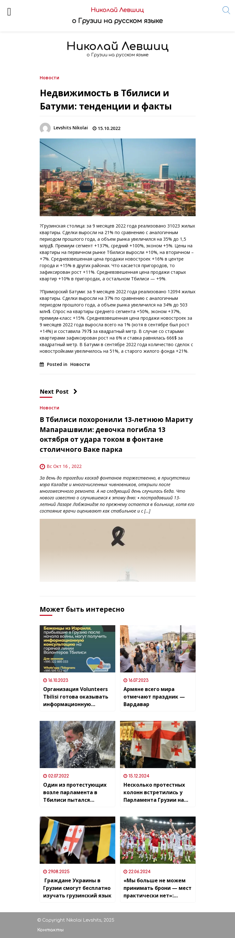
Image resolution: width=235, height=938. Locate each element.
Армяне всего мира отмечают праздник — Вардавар (154, 697)
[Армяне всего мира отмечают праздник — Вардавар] (158, 648)
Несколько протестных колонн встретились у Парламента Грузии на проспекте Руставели (154, 792)
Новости (49, 77)
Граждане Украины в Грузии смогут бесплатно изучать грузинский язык (77, 888)
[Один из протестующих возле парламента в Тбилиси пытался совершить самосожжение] (77, 744)
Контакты (50, 930)
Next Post (58, 391)
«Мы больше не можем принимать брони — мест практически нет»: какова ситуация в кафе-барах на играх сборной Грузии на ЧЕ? (157, 888)
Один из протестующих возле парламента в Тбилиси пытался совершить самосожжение (74, 792)
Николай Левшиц (117, 46)
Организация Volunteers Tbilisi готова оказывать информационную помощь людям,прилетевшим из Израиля (76, 697)
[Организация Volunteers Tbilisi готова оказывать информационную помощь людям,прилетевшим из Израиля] (77, 648)
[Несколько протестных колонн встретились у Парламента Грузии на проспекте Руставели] (158, 744)
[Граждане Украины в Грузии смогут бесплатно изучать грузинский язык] (77, 840)
